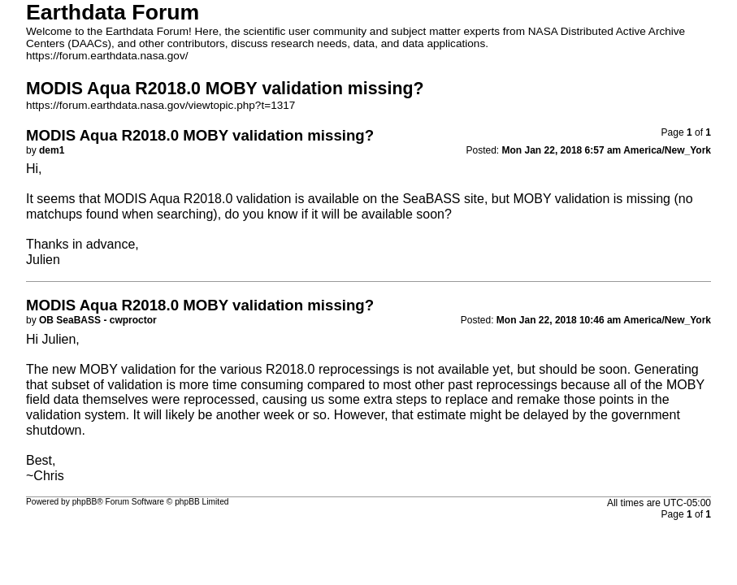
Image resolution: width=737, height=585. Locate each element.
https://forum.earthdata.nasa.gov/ (107, 56)
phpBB (85, 501)
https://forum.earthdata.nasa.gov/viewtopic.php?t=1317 (160, 105)
